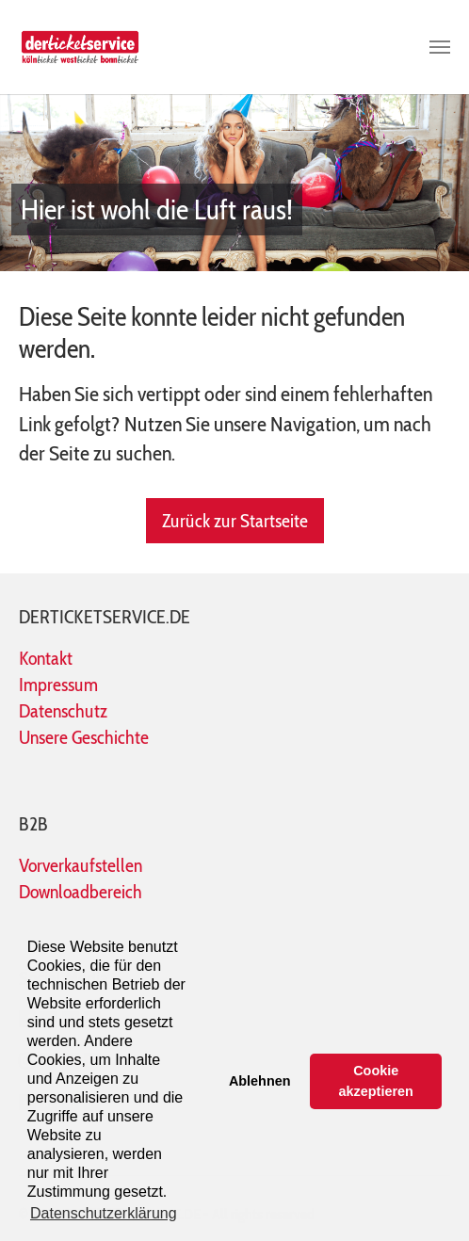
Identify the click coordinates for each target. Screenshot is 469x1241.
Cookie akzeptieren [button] (376, 1081)
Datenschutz (63, 711)
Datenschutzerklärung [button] (103, 1213)
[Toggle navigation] (439, 47)
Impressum (58, 684)
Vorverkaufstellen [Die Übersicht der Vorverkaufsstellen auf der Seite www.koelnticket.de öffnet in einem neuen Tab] (80, 865)
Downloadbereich (80, 891)
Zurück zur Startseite (235, 520)
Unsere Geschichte (84, 737)
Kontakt (46, 658)
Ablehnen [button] (260, 1080)
